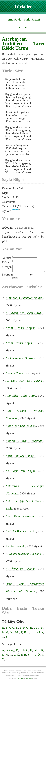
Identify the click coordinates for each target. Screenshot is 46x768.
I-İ (35, 629)
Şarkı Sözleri (32, 19)
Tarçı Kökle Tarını (23, 46)
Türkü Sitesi (20, 680)
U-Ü (37, 633)
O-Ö (16, 633)
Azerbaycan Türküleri (14, 41)
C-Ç (11, 629)
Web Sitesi (29, 680)
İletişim (22, 27)
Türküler (23, 6)
